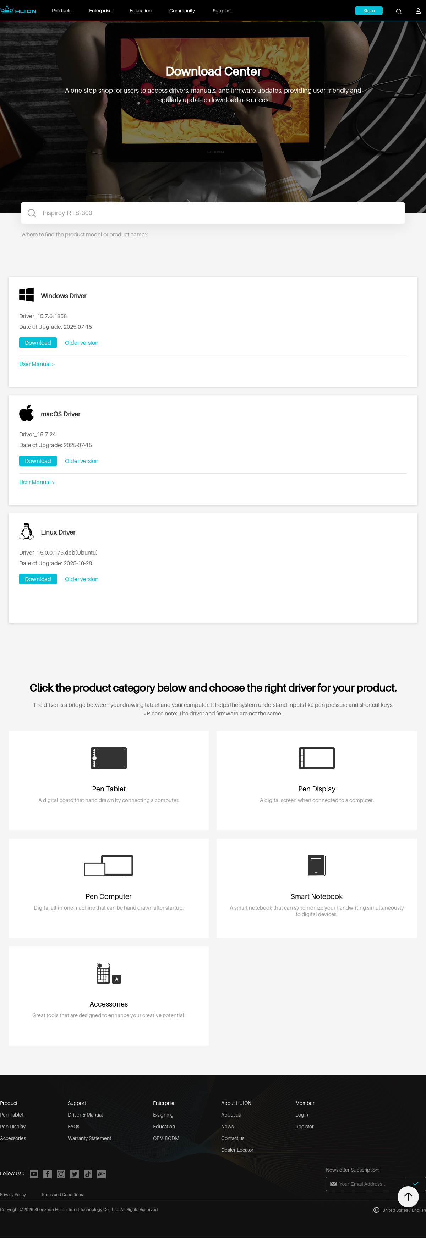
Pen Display (13, 1126)
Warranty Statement (89, 1138)
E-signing (163, 1115)
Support (222, 10)
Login (301, 1115)
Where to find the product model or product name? (84, 234)
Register (304, 1126)
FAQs (73, 1126)
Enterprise (100, 10)
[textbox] (213, 213)
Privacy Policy (13, 1194)
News (227, 1126)
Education (141, 10)
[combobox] (213, 213)
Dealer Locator (237, 1150)
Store (369, 10)
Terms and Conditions (62, 1194)
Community (182, 10)
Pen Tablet (11, 1115)
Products (61, 10)
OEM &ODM (166, 1138)
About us (231, 1115)
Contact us (232, 1138)
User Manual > (37, 363)
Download (38, 342)
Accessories (13, 1138)
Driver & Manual (85, 1115)
